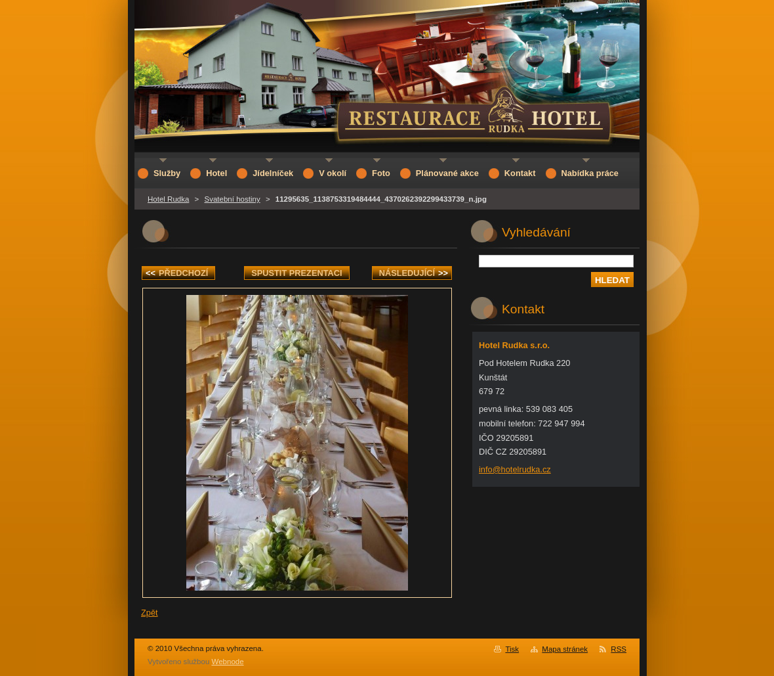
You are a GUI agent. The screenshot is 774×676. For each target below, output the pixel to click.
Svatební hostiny (232, 199)
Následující (413, 273)
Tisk (512, 649)
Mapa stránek (565, 649)
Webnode (228, 661)
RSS (618, 649)
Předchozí (177, 273)
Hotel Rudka (168, 199)
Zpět (149, 613)
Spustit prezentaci (296, 273)
